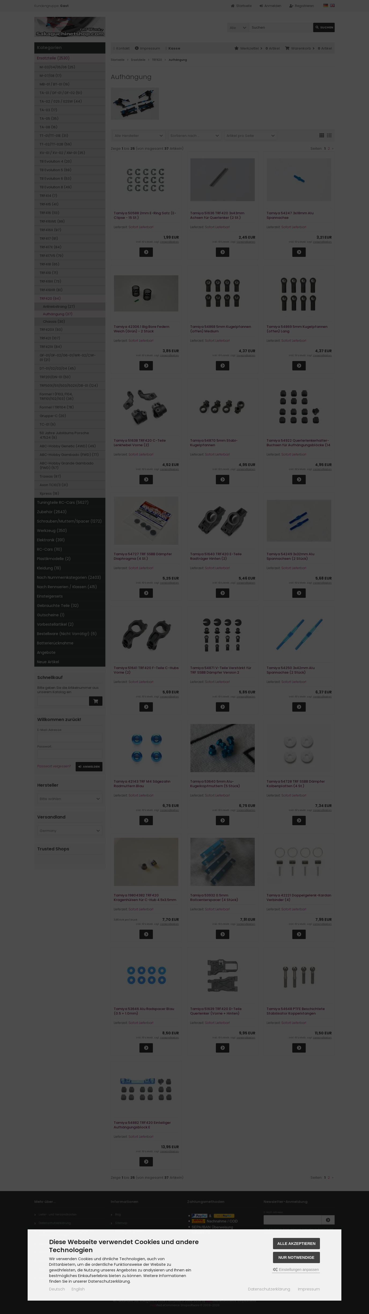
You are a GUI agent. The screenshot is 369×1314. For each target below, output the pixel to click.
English (78, 1289)
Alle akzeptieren (296, 1243)
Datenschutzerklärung (269, 1289)
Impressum (309, 1289)
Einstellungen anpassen (296, 1269)
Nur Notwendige (296, 1257)
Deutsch (57, 1289)
